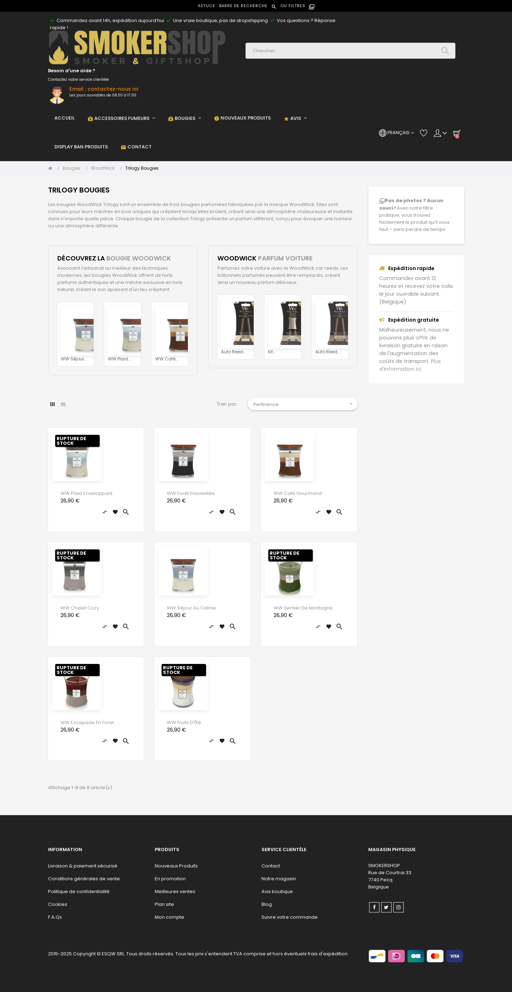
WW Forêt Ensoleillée (191, 493)
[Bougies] (73, 168)
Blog (267, 904)
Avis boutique (277, 891)
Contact (271, 865)
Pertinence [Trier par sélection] (305, 404)
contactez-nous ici (113, 89)
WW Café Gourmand (167, 359)
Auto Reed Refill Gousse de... (235, 352)
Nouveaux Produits (176, 865)
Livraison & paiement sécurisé (82, 865)
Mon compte (169, 917)
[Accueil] (52, 168)
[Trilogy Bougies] (142, 168)
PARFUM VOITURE (285, 258)
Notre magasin (279, 878)
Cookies (57, 904)
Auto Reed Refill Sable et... (327, 352)
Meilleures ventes (175, 891)
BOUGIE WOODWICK (138, 258)
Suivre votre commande (290, 917)
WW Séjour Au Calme (72, 359)
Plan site (164, 904)
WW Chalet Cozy (79, 608)
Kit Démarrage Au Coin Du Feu (280, 352)
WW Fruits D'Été (184, 722)
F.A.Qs (55, 917)
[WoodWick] (104, 168)
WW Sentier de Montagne (303, 608)
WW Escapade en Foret (87, 722)
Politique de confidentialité (79, 891)
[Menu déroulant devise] (396, 132)
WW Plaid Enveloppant (121, 359)
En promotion (170, 878)
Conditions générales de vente (84, 878)
